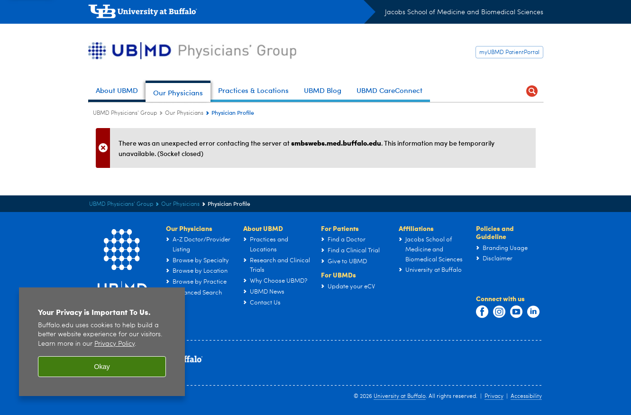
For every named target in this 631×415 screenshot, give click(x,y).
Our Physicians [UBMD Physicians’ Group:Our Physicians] (184, 113)
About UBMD (263, 228)
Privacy (494, 396)
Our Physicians (189, 228)
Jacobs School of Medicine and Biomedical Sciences (464, 12)
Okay (102, 372)
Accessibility (526, 396)
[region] (102, 347)
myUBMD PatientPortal (509, 52)
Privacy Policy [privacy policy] (114, 349)
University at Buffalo (400, 396)
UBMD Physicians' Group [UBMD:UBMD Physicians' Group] (125, 113)
